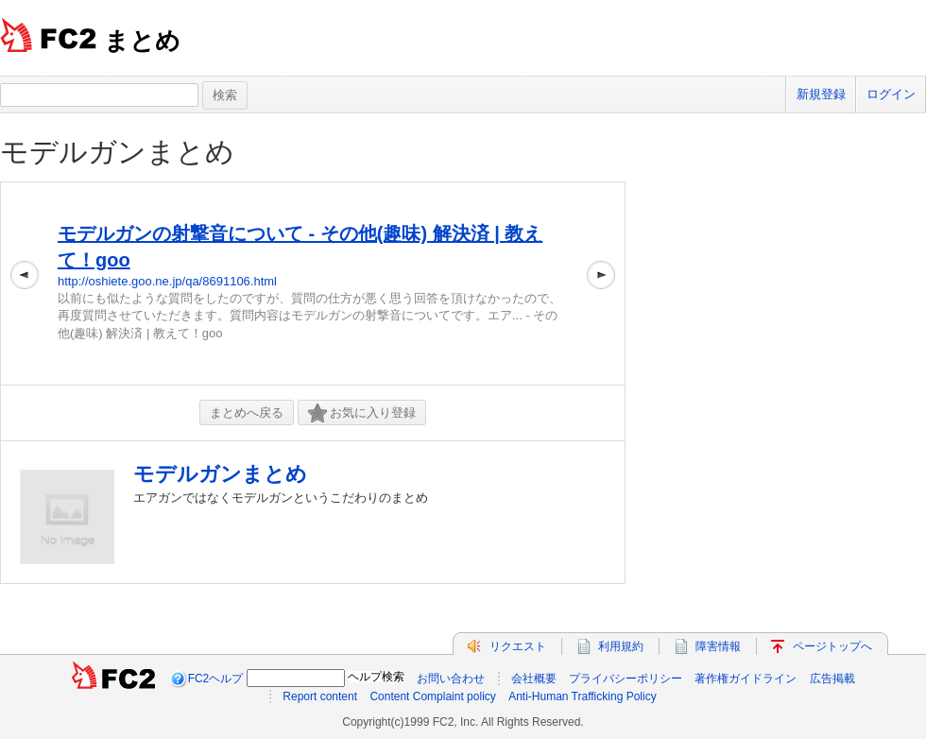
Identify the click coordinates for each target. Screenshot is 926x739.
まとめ (142, 40)
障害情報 (718, 646)
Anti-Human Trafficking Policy (582, 696)
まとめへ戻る (246, 412)
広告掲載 (832, 678)
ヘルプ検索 (376, 676)
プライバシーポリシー (625, 678)
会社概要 (534, 678)
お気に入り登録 (362, 413)
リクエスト (517, 646)
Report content (320, 696)
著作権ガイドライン (745, 678)
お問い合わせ (451, 678)
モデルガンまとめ (117, 151)
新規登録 (821, 94)
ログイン (891, 94)
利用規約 (620, 646)
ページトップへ (832, 646)
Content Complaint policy (432, 696)
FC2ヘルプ (216, 678)
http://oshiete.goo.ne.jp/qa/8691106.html (167, 281)
